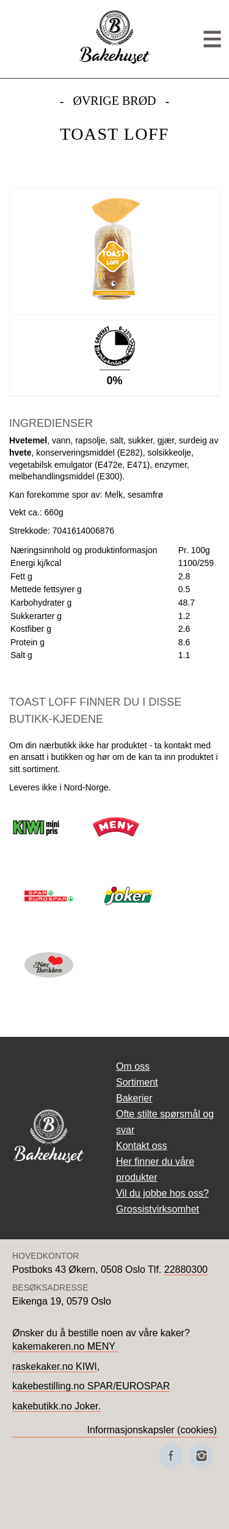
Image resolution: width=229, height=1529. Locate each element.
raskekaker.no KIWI (54, 1366)
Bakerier (134, 1098)
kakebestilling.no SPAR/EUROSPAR (91, 1386)
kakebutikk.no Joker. (56, 1406)
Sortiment (137, 1082)
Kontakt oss (141, 1145)
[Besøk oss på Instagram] (201, 1456)
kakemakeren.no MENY (65, 1346)
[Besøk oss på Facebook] (171, 1456)
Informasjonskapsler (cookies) (152, 1430)
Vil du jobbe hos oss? (162, 1193)
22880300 (186, 1269)
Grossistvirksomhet (157, 1209)
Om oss (133, 1066)
